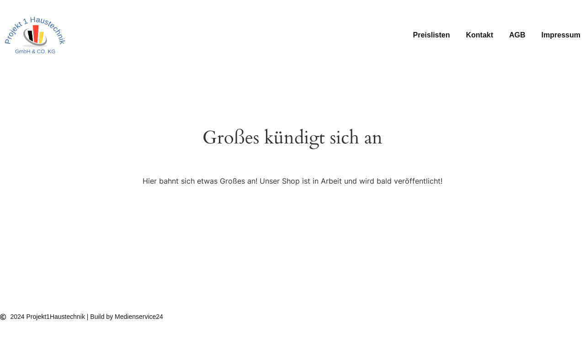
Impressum (561, 35)
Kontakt (479, 35)
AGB (517, 35)
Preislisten (431, 35)
